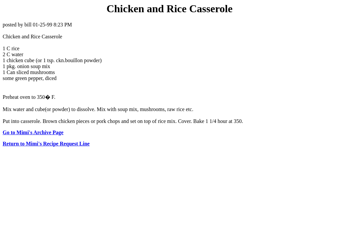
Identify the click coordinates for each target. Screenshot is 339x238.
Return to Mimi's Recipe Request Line (46, 143)
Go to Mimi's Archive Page (33, 132)
